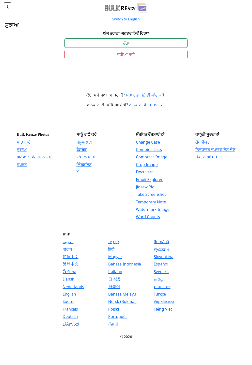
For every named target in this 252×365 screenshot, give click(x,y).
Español (161, 264)
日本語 (114, 279)
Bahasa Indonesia (124, 264)
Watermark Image (152, 209)
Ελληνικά (71, 324)
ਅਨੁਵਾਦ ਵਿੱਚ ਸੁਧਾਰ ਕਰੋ (147, 105)
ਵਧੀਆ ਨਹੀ (126, 54)
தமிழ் (158, 279)
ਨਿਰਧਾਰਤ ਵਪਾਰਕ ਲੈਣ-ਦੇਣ (215, 149)
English (69, 294)
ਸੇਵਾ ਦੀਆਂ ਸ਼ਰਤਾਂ (208, 157)
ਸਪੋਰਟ (22, 164)
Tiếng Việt (163, 309)
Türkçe (160, 294)
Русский (161, 249)
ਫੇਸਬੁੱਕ (82, 149)
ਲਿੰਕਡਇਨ (84, 164)
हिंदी (111, 249)
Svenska (161, 271)
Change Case (148, 142)
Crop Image (147, 164)
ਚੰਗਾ (126, 43)
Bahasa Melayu (122, 294)
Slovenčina (163, 256)
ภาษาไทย (162, 286)
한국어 (114, 286)
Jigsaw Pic (145, 187)
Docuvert (144, 172)
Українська (164, 301)
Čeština (70, 271)
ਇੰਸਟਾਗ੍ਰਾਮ (86, 157)
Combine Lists (149, 149)
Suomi (68, 301)
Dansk (68, 279)
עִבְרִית (113, 241)
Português (117, 316)
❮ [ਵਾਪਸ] (7, 6)
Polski (113, 309)
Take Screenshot (151, 194)
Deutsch (70, 316)
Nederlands (73, 286)
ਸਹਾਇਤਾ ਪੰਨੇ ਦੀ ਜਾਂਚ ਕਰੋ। (146, 95)
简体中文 (71, 256)
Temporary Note (151, 202)
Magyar (115, 256)
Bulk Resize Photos (33, 134)
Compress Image (151, 157)
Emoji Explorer (149, 179)
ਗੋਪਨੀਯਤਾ (203, 142)
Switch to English (126, 19)
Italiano (115, 271)
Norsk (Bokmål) (122, 301)
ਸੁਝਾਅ (22, 149)
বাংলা (67, 249)
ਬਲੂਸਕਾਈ (84, 142)
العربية (68, 241)
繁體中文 (71, 264)
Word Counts (148, 216)
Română (161, 241)
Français (70, 309)
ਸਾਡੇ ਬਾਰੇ (23, 142)
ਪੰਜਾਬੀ (113, 324)
